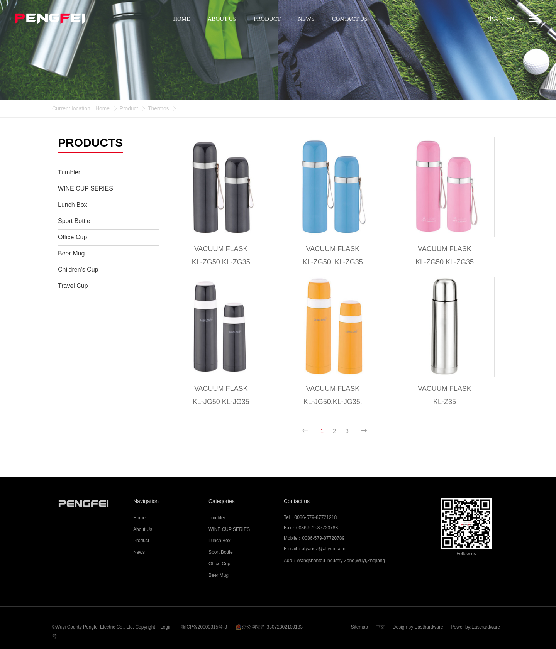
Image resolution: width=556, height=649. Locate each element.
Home (102, 108)
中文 (380, 624)
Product (129, 108)
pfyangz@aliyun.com (323, 550)
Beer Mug (218, 576)
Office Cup (219, 565)
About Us (142, 530)
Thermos (159, 108)
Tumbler (216, 519)
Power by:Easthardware (475, 624)
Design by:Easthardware (418, 624)
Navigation (146, 502)
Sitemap (359, 624)
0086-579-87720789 (323, 539)
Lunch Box (219, 542)
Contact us (297, 502)
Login (165, 624)
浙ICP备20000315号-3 (204, 624)
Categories (221, 502)
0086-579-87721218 (315, 518)
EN (510, 19)
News (139, 553)
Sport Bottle (220, 553)
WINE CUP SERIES (229, 530)
